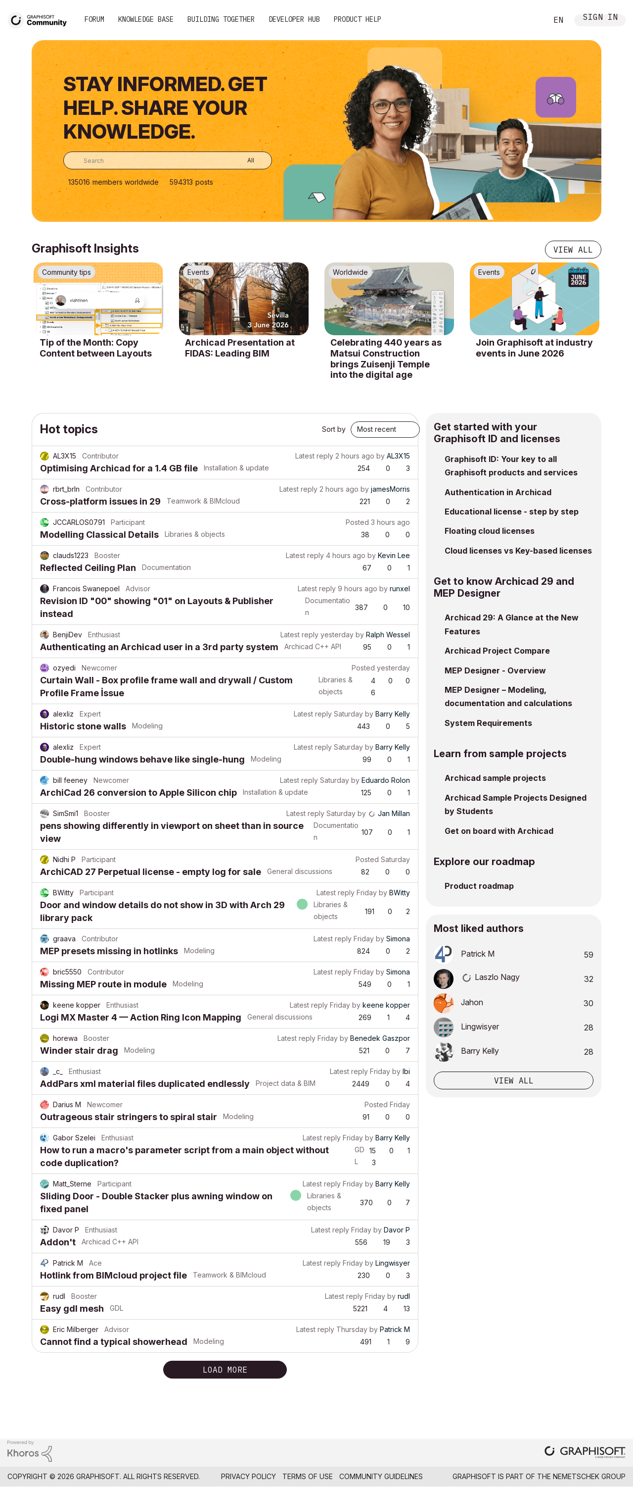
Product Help (357, 19)
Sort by (334, 429)
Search (529, 20)
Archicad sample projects (495, 778)
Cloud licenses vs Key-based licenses (518, 551)
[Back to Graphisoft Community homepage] (40, 19)
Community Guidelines (381, 1476)
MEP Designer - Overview (495, 670)
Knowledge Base (146, 19)
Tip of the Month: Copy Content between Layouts (96, 348)
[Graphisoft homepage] (585, 1453)
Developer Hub (294, 19)
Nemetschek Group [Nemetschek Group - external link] (589, 1476)
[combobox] (167, 160)
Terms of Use (307, 1476)
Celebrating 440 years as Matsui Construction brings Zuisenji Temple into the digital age (386, 358)
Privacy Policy (248, 1476)
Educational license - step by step (512, 511)
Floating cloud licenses (490, 531)
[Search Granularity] (243, 160)
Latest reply (314, 456)
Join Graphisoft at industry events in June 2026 (534, 348)
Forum (94, 19)
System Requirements (488, 723)
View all (573, 250)
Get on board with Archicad (499, 831)
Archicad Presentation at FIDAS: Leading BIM (240, 348)
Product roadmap (479, 886)
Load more (225, 1370)
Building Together (221, 19)
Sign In (600, 18)
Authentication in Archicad (498, 492)
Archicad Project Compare (497, 651)
